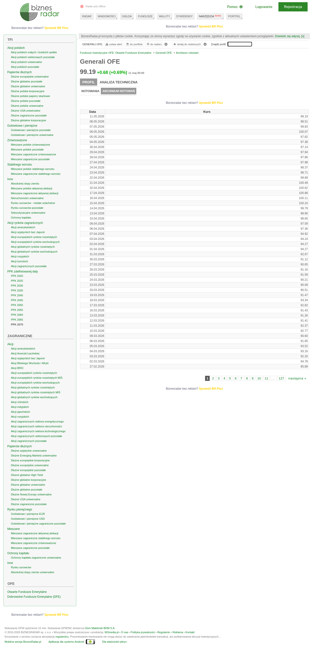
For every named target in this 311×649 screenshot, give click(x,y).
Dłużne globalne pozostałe (26, 81)
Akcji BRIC (17, 368)
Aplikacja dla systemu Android (66, 641)
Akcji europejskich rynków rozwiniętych (34, 237)
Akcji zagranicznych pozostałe (29, 266)
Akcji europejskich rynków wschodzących (35, 241)
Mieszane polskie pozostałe (27, 149)
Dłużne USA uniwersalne (25, 110)
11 (266, 378)
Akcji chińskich (19, 402)
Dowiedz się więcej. (288, 36)
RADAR (87, 16)
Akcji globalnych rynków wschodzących (34, 251)
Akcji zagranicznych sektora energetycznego (37, 421)
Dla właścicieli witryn (114, 641)
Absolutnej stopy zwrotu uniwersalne (32, 572)
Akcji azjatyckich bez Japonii (28, 232)
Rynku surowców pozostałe (27, 207)
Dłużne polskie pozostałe (26, 100)
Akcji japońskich (20, 411)
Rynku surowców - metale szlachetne (33, 203)
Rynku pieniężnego (19, 509)
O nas (124, 632)
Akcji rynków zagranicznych (25, 223)
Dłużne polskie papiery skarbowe (30, 96)
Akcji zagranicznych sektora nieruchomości (36, 426)
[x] (302, 36)
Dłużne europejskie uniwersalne (30, 76)
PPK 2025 (17, 280)
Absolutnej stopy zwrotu (25, 183)
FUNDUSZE (145, 16)
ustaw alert (113, 44)
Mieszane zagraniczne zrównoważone (33, 154)
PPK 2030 (17, 285)
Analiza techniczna (119, 82)
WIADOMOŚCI (107, 16)
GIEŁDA (127, 16)
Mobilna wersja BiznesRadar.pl (23, 641)
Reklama (178, 632)
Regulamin (163, 632)
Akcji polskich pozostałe (25, 66)
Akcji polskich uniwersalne (26, 62)
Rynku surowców (21, 567)
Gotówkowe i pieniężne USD (28, 518)
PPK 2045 (17, 300)
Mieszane (13, 529)
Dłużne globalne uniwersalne (28, 86)
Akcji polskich (16, 48)
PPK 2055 (17, 309)
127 (281, 378)
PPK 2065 (17, 319)
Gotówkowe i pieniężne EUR (28, 513)
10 (259, 378)
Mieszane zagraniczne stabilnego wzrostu (35, 173)
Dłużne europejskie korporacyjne (30, 460)
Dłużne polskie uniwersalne (27, 105)
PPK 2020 (17, 275)
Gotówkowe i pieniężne (22, 125)
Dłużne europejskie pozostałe (28, 470)
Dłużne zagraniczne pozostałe (29, 115)
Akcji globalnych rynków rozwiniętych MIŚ (35, 392)
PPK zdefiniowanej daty (22, 271)
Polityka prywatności (143, 632)
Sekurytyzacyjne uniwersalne (28, 212)
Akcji (10, 344)
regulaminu (62, 636)
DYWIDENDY (184, 16)
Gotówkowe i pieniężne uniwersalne (32, 134)
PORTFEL (234, 16)
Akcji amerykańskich (23, 227)
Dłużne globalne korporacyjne (28, 120)
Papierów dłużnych (19, 72)
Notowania (90, 91)
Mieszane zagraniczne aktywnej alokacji (34, 193)
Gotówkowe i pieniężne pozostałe (31, 130)
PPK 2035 (17, 290)
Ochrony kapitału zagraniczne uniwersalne (36, 557)
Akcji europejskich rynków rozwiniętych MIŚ (36, 377)
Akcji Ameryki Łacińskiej (25, 353)
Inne (10, 179)
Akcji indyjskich (20, 406)
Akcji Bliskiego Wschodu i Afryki (30, 363)
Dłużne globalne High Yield (27, 475)
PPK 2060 (17, 314)
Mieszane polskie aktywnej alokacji (31, 188)
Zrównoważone (17, 140)
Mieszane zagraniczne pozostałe (30, 159)
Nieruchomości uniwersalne (27, 198)
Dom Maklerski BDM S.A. (100, 628)
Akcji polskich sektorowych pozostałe (33, 57)
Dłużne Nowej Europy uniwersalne (31, 494)
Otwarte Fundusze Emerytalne (27, 592)
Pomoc (234, 7)
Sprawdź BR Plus (211, 26)
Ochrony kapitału (21, 217)
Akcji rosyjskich (20, 256)
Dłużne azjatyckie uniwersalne (29, 450)
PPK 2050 (17, 305)
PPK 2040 (17, 295)
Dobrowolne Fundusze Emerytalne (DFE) (33, 596)
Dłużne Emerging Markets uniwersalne (34, 455)
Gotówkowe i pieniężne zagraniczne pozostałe (38, 523)
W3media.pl (111, 632)
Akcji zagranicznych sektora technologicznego (38, 431)
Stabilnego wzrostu (19, 164)
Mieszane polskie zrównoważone (30, 144)
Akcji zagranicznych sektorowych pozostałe (36, 436)
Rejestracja (293, 7)
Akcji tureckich (19, 261)
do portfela (134, 44)
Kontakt (189, 632)
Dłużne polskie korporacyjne (27, 91)
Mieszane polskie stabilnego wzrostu (32, 168)
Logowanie (263, 7)
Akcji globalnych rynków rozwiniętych (33, 246)
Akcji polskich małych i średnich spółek (34, 52)
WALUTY (164, 16)
